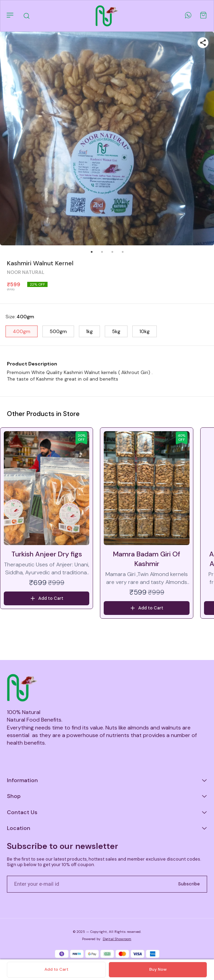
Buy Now (157, 969)
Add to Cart (56, 969)
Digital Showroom (117, 939)
